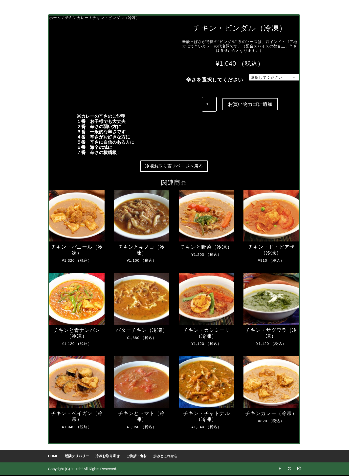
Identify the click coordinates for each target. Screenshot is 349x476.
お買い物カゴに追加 (250, 104)
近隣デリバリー (77, 457)
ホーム (55, 18)
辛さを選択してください (214, 79)
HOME (53, 457)
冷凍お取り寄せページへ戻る (174, 166)
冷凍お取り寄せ (107, 457)
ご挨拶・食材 (136, 457)
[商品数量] (209, 104)
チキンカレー (77, 18)
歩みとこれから (165, 457)
